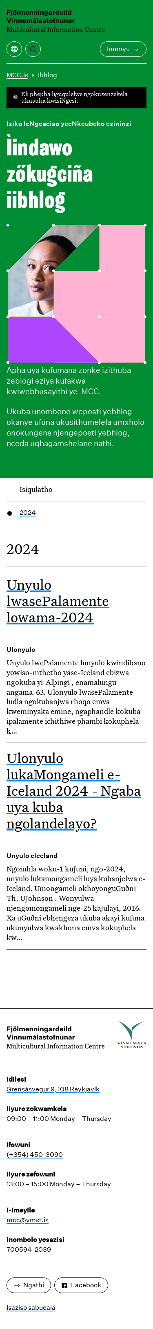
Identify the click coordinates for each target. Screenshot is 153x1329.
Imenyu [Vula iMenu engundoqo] (123, 49)
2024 (28, 512)
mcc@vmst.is (28, 1220)
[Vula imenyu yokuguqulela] (14, 49)
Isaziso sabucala (31, 1307)
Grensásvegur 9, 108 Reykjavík (53, 1089)
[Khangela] (33, 49)
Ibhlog (47, 75)
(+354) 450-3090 (35, 1154)
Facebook (81, 1285)
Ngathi (28, 1285)
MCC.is (17, 75)
